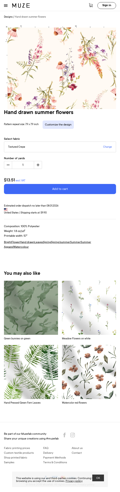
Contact (77, 453)
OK (98, 478)
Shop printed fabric (15, 457)
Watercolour (21, 247)
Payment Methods (54, 457)
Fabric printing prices (17, 448)
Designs (8, 17)
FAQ (46, 448)
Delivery (48, 453)
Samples (9, 462)
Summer (75, 242)
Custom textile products (19, 453)
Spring (47, 242)
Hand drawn (27, 242)
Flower (15, 242)
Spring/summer (60, 242)
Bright (7, 242)
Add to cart (60, 189)
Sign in (106, 5)
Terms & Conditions (55, 462)
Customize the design (58, 124)
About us (77, 448)
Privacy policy (74, 481)
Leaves (38, 242)
